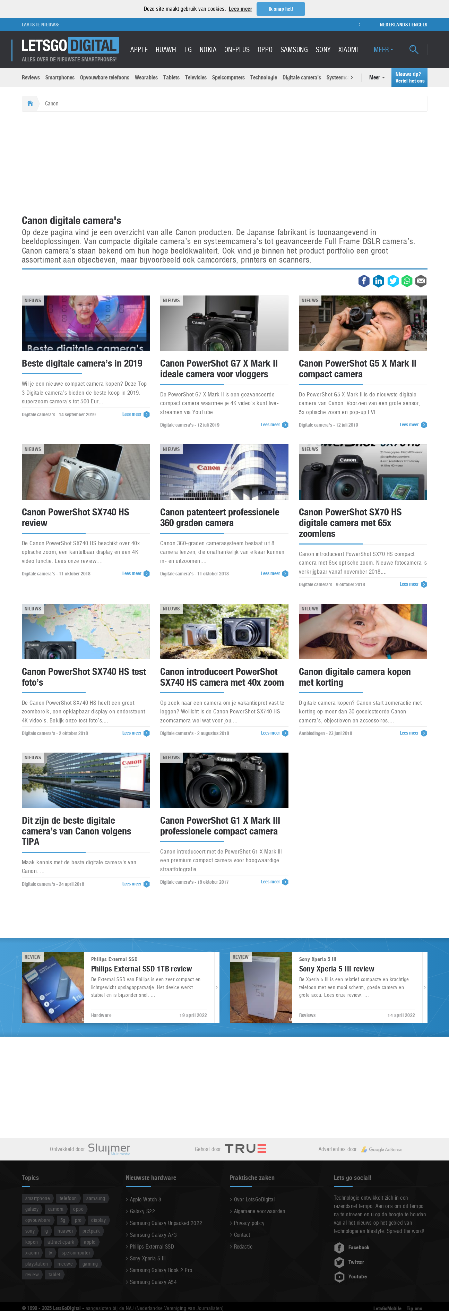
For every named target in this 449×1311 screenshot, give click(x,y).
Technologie (263, 77)
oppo (78, 1208)
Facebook (352, 1247)
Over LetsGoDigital (254, 1199)
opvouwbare (38, 1220)
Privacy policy (249, 1222)
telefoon (68, 1198)
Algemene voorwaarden (259, 1211)
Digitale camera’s (302, 77)
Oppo (265, 49)
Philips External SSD (152, 1246)
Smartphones (60, 77)
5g (63, 1220)
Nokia (208, 49)
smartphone (37, 1198)
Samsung (294, 49)
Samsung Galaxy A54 (153, 1281)
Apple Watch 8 (146, 1199)
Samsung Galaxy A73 (153, 1234)
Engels (420, 24)
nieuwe (65, 1263)
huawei (65, 1230)
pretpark (91, 1230)
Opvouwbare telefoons (104, 77)
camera (56, 1208)
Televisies (196, 77)
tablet (55, 1274)
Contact (242, 1234)
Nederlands (394, 24)
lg (46, 1230)
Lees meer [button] (240, 9)
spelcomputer (76, 1252)
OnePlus (237, 49)
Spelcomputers (228, 77)
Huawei (166, 49)
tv (50, 1252)
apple (89, 1241)
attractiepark (61, 1241)
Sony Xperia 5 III (148, 1258)
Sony (323, 49)
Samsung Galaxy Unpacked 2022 (166, 1222)
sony (30, 1230)
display (98, 1220)
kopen (31, 1241)
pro (78, 1220)
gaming (90, 1263)
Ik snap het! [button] (281, 9)
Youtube (350, 1276)
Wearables (146, 77)
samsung (95, 1198)
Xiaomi (348, 49)
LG (188, 49)
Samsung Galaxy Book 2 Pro (161, 1270)
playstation (36, 1263)
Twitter (349, 1262)
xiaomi (32, 1252)
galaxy (32, 1208)
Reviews (31, 77)
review (32, 1274)
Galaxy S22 (142, 1211)
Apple (139, 49)
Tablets (171, 77)
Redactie (243, 1246)
